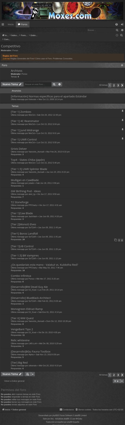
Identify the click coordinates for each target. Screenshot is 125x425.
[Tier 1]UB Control (22, 242)
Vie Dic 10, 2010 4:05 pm (49, 329)
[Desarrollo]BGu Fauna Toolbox (30, 348)
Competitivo (10, 42)
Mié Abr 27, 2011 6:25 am (47, 275)
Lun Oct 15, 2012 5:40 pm (48, 159)
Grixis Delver (19, 145)
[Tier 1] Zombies (21, 108)
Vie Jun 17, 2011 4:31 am (50, 201)
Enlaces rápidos (3, 25)
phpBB (55, 412)
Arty (52, 415)
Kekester (32, 96)
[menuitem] (116, 24)
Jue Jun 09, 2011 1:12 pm (49, 255)
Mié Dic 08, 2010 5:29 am (50, 340)
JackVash (33, 213)
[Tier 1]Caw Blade (22, 209)
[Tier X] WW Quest (22, 314)
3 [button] (118, 81)
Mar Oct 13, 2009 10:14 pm (51, 96)
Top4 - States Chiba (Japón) (28, 156)
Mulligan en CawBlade (25, 176)
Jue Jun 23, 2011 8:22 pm (57, 168)
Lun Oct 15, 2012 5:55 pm (48, 139)
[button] (122, 82)
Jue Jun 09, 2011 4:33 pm (50, 213)
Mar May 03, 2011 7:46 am (51, 264)
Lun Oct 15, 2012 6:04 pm (48, 120)
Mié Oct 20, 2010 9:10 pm (50, 362)
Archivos (16, 67)
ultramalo (33, 362)
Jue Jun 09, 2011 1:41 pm (49, 233)
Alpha (31, 351)
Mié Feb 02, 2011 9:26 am (49, 297)
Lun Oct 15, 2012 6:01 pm (48, 129)
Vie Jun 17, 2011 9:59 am (48, 190)
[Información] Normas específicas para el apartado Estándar (49, 92)
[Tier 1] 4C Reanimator (25, 117)
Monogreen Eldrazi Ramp (27, 305)
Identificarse (9, 30)
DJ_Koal (32, 286)
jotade (31, 179)
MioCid (32, 111)
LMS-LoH (33, 340)
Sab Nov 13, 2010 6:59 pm (48, 351)
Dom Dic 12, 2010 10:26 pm (58, 317)
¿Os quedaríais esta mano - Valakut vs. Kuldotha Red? (44, 261)
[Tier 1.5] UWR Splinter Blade (29, 165)
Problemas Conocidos (62, 55)
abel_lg (32, 190)
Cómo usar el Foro (43, 55)
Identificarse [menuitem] (123, 25)
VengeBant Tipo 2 (22, 325)
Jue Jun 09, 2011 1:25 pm (49, 245)
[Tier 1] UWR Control (24, 136)
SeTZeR (32, 224)
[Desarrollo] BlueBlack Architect (31, 294)
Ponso (15, 47)
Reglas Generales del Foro (22, 55)
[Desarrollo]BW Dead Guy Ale (29, 283)
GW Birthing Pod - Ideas (26, 187)
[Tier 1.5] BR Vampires (25, 252)
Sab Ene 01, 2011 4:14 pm (50, 308)
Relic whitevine (20, 336)
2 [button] (114, 81)
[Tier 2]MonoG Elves (23, 220)
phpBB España (73, 418)
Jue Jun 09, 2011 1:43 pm (49, 224)
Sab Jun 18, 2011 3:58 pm (48, 179)
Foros (24, 24)
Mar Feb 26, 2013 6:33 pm (58, 148)
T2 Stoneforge (20, 198)
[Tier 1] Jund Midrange (25, 126)
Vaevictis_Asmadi (36, 148)
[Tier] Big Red (19, 359)
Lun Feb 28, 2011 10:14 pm (50, 286)
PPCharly (33, 201)
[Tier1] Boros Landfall (24, 230)
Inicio (11, 24)
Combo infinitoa (21, 272)
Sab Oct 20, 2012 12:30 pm (49, 111)
